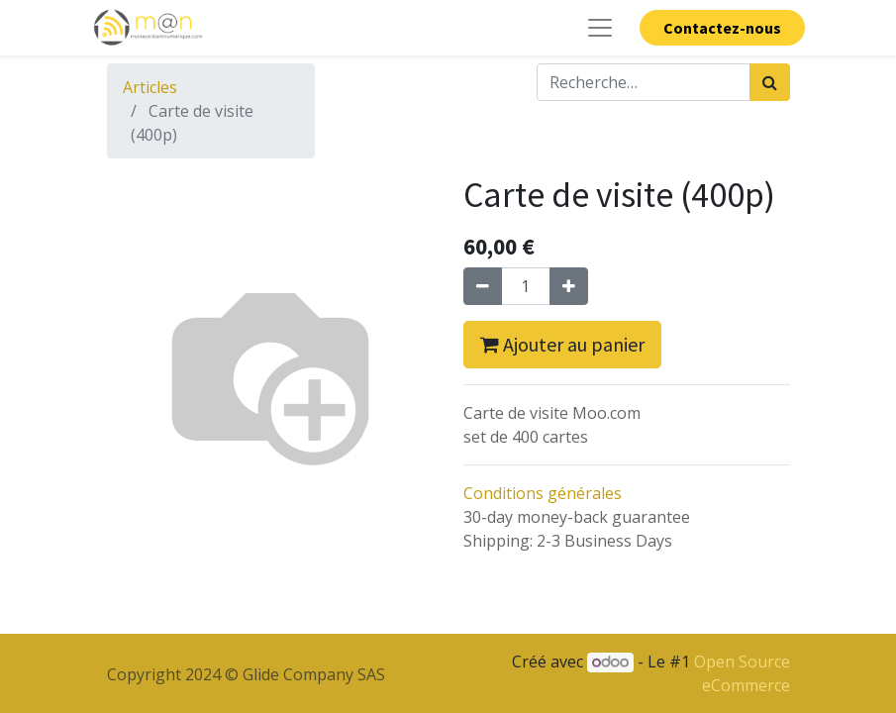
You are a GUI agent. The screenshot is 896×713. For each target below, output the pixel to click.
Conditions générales (542, 493)
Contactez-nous (722, 28)
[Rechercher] (769, 82)
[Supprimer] (482, 286)
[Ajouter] (568, 286)
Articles (150, 87)
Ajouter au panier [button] (562, 344)
